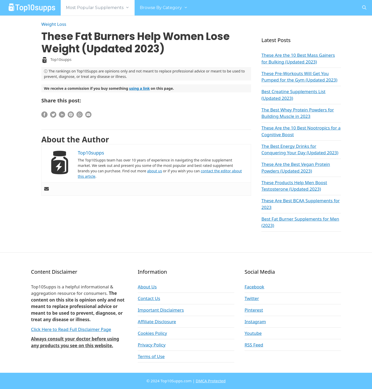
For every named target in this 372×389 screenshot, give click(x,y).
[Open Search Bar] (364, 7)
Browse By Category (166, 7)
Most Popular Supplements (100, 7)
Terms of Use (151, 356)
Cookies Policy (152, 333)
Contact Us (149, 298)
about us (154, 170)
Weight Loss (53, 24)
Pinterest (254, 310)
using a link (139, 88)
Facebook (254, 287)
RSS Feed (254, 345)
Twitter (252, 298)
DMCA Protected (211, 380)
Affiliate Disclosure (157, 322)
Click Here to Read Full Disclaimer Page (71, 329)
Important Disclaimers (161, 310)
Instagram (255, 322)
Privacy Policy (151, 345)
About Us (147, 287)
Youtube (253, 333)
